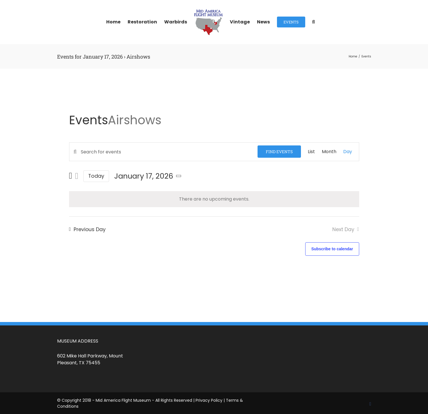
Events (88, 120)
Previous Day (90, 229)
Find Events (279, 151)
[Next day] (76, 176)
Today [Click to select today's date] (96, 175)
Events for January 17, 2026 (90, 56)
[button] (313, 22)
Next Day (343, 229)
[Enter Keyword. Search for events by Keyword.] (163, 151)
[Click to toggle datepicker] (148, 176)
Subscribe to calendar (332, 249)
